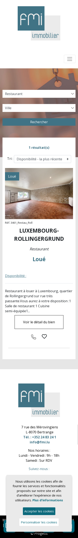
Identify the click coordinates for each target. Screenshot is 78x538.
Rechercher (39, 122)
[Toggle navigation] (70, 59)
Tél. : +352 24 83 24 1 (39, 437)
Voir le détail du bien (39, 322)
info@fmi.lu (40, 442)
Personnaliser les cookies (39, 522)
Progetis (41, 533)
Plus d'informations (47, 500)
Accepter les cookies (39, 511)
